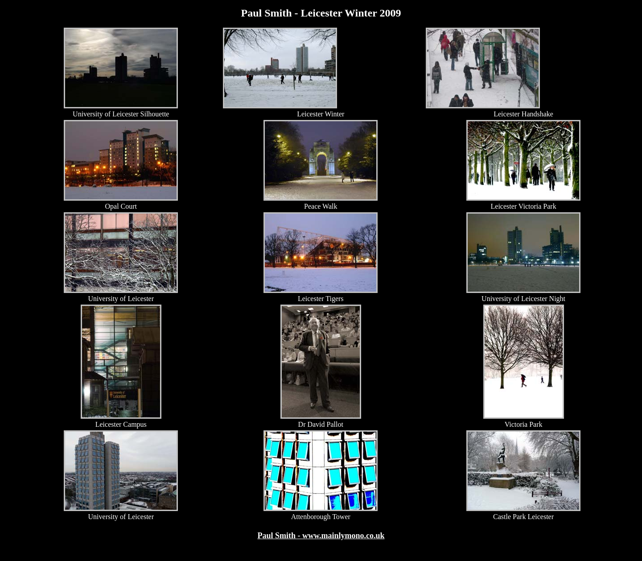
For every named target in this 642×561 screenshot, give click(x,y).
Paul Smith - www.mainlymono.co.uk (320, 535)
